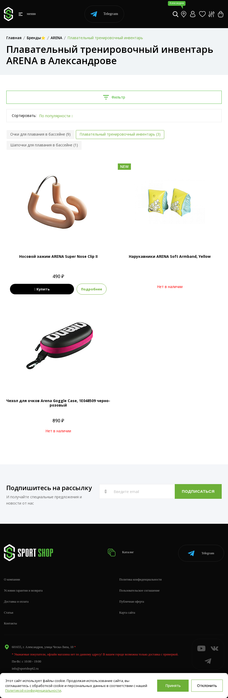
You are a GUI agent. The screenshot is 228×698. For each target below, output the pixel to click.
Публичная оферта (131, 600)
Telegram (104, 14)
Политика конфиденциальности (140, 578)
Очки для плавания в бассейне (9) (40, 134)
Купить (42, 289)
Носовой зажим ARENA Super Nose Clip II (58, 256)
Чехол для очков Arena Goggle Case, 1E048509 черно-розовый (58, 403)
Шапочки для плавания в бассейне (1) (44, 144)
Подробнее (93, 289)
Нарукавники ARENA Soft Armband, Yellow (170, 256)
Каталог (121, 552)
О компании (12, 578)
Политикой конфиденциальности (33, 690)
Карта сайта (127, 611)
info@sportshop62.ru (25, 668)
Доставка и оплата (16, 600)
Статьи (8, 611)
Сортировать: (24, 115)
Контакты (10, 622)
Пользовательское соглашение (139, 589)
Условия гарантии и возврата (23, 589)
